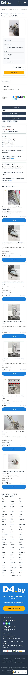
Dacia (3, 509)
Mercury (4, 542)
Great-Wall (21, 519)
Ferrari (20, 514)
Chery (20, 504)
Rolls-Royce (22, 552)
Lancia (20, 532)
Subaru (20, 562)
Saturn (20, 554)
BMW (20, 501)
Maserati (4, 539)
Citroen (21, 506)
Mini (20, 542)
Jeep (3, 529)
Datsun (12, 511)
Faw (11, 514)
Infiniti (12, 524)
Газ (3, 572)
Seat (3, 560)
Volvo (20, 567)
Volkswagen (13, 567)
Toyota (3, 567)
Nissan (20, 544)
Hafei (3, 521)
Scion (20, 557)
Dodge (20, 511)
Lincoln (12, 537)
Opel (3, 547)
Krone (3, 532)
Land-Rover (5, 534)
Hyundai (10, 9)
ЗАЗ (20, 572)
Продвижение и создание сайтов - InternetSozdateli (14, 662)
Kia (11, 529)
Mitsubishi (4, 544)
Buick (3, 504)
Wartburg (4, 570)
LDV (11, 534)
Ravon (3, 552)
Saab (11, 554)
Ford (11, 516)
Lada (11, 532)
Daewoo (12, 509)
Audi (3, 501)
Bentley (12, 501)
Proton (20, 549)
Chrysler (12, 506)
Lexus (20, 534)
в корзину (14, 220)
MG (11, 542)
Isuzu (3, 527)
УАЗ (3, 575)
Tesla (20, 565)
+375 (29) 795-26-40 (14, 118)
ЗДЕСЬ (12, 158)
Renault (12, 552)
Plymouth (21, 547)
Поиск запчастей (14, 608)
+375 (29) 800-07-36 (14, 113)
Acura (11, 499)
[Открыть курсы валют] (20, 672)
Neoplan (12, 544)
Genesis (4, 519)
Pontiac (3, 549)
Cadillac (12, 504)
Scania (3, 557)
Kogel (20, 529)
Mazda (12, 539)
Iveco (11, 527)
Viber (4, 110)
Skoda (20, 560)
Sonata (16, 9)
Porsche (12, 549)
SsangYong (13, 562)
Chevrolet (4, 506)
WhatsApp (9, 115)
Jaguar (20, 527)
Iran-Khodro (22, 524)
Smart (3, 562)
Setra (11, 560)
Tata (11, 565)
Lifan (3, 537)
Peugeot (12, 547)
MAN (20, 537)
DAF (20, 509)
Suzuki (3, 565)
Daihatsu (4, 511)
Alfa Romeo (22, 499)
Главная (3, 9)
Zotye (11, 570)
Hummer (21, 521)
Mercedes (21, 539)
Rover (3, 554)
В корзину (14, 72)
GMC (11, 519)
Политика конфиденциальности (10, 660)
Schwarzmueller (14, 575)
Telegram (15, 115)
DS (20, 575)
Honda (12, 521)
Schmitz (12, 557)
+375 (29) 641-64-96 (14, 107)
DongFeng (4, 514)
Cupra (3, 499)
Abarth (20, 570)
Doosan (12, 572)
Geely (20, 516)
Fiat (3, 516)
